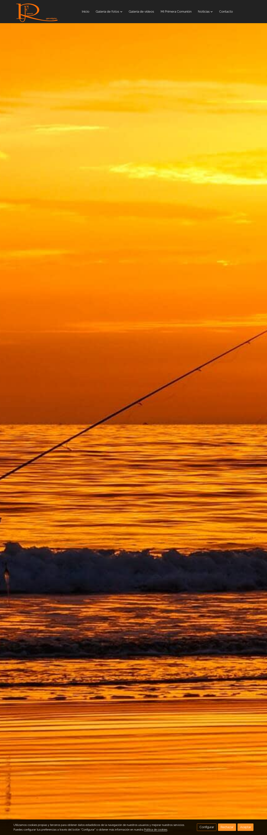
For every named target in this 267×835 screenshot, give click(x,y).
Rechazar (226, 827)
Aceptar (245, 827)
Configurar (207, 827)
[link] (37, 11)
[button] (109, 11)
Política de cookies (155, 829)
